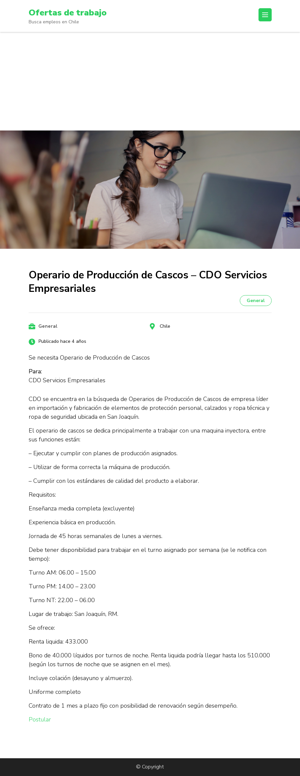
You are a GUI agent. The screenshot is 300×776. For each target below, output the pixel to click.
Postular (40, 719)
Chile (165, 326)
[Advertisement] (150, 81)
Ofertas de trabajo (70, 12)
